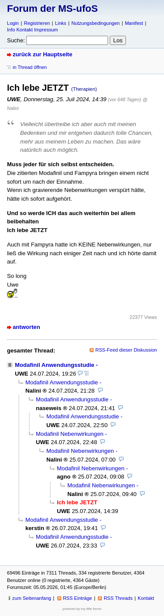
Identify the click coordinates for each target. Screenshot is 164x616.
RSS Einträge (77, 598)
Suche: (16, 40)
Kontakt (146, 598)
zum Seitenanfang (31, 598)
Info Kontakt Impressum (32, 29)
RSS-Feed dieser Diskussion (126, 349)
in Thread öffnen (30, 67)
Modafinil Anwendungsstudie (54, 365)
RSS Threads (118, 598)
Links (60, 23)
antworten (26, 327)
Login (13, 23)
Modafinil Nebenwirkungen (70, 434)
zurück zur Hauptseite (42, 54)
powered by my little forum (82, 609)
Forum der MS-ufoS (52, 8)
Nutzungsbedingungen (95, 23)
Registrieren (37, 23)
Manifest (134, 23)
